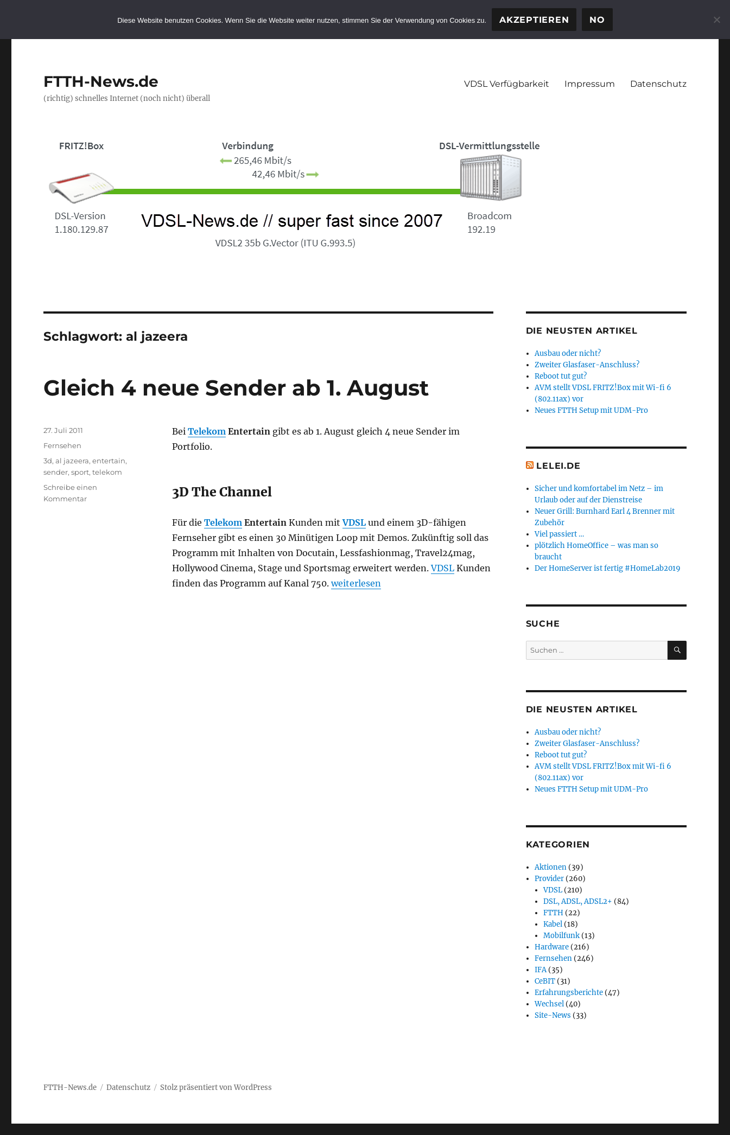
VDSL (354, 522)
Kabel (552, 924)
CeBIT (545, 981)
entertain (108, 460)
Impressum (589, 84)
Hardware (552, 947)
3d (47, 460)
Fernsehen (62, 445)
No (597, 20)
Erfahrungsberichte (569, 992)
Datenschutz (658, 84)
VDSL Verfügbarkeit (506, 84)
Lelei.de (558, 466)
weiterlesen (356, 583)
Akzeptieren (534, 20)
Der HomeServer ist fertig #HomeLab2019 (608, 568)
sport (80, 472)
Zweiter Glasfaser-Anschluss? (587, 364)
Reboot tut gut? (561, 376)
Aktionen (551, 867)
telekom (107, 472)
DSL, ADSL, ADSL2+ (577, 901)
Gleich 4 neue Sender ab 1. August (236, 387)
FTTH (553, 912)
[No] (716, 19)
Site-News (553, 1015)
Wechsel (549, 1004)
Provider (549, 878)
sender (55, 472)
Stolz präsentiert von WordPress (216, 1087)
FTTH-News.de (100, 81)
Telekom (207, 431)
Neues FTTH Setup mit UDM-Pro (591, 410)
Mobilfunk (561, 935)
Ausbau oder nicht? (568, 353)
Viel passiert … (559, 534)
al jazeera (72, 460)
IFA (541, 969)
